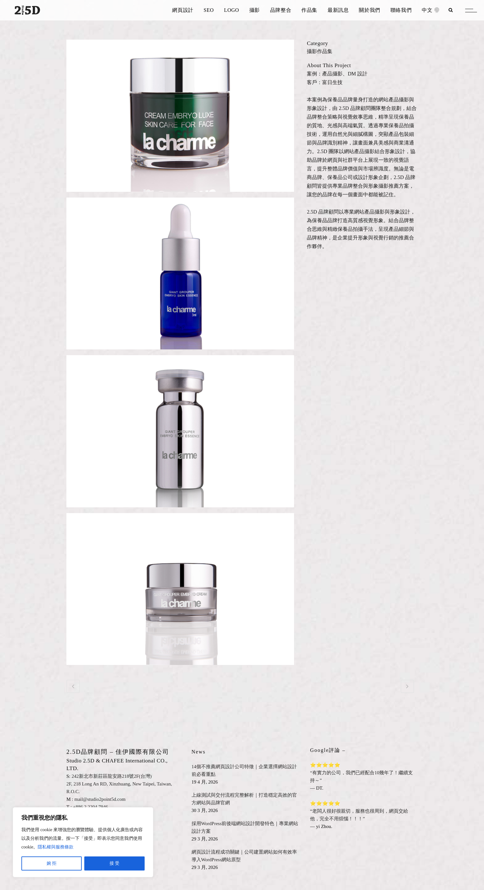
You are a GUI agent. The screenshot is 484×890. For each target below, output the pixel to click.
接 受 (115, 863)
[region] (83, 842)
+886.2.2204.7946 (90, 806)
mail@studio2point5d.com (99, 799)
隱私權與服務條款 (55, 847)
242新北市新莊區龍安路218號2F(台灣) (112, 776)
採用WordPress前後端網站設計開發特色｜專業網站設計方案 (245, 827)
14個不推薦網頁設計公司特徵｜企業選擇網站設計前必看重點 (244, 770)
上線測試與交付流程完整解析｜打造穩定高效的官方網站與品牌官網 (244, 798)
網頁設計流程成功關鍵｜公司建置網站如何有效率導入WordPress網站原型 (244, 855)
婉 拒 (52, 863)
